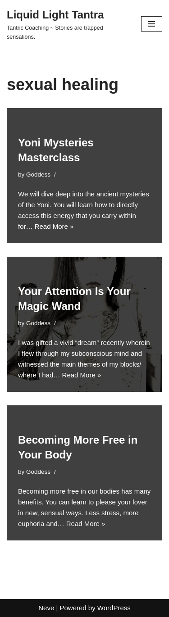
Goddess (38, 174)
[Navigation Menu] (151, 24)
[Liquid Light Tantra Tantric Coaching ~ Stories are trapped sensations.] (67, 23)
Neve (46, 608)
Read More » (54, 226)
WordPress (114, 608)
